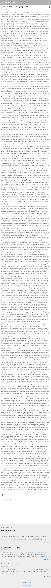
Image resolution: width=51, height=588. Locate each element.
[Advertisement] (25, 512)
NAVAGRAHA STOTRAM (8, 530)
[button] (49, 7)
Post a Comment (7, 499)
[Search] (49, 3)
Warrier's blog (10, 2)
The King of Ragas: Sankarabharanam (12, 564)
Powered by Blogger (25, 582)
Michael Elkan (28, 585)
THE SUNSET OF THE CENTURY (10, 547)
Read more (47, 543)
